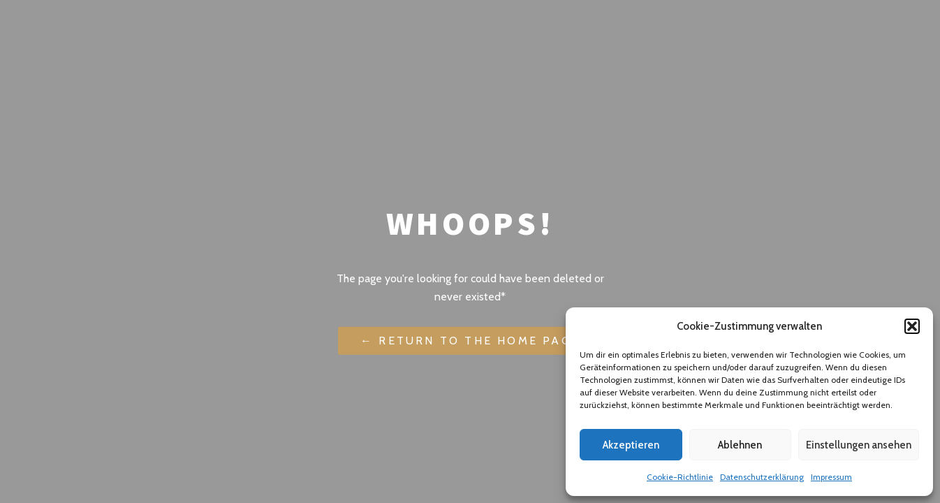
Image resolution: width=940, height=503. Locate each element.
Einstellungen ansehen (858, 445)
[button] (912, 326)
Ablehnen (740, 445)
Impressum (831, 477)
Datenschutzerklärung (762, 477)
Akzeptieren (631, 445)
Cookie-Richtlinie (680, 477)
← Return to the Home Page (470, 340)
